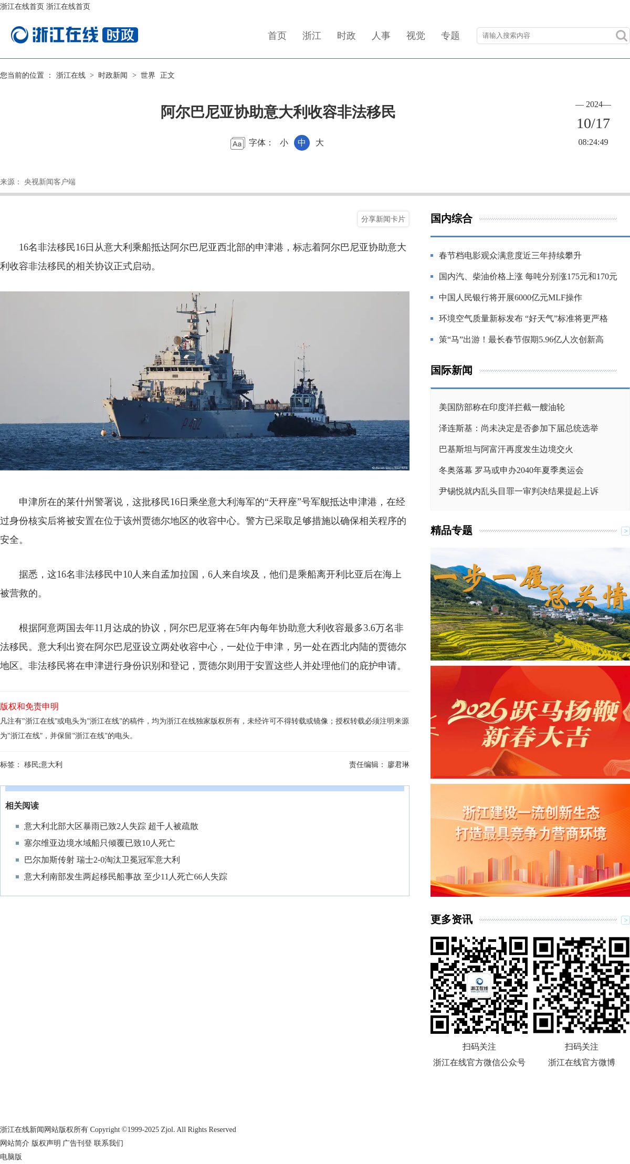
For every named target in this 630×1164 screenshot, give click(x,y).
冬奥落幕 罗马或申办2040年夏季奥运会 (511, 470)
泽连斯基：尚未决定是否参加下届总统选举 (518, 428)
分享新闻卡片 (383, 219)
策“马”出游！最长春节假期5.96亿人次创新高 (521, 339)
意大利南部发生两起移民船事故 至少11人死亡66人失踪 (125, 876)
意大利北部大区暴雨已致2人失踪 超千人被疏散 (111, 826)
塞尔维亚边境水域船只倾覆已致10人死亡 (99, 842)
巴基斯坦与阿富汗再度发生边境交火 (506, 449)
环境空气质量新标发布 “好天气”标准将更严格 (523, 318)
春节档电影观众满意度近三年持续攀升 (510, 255)
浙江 (311, 35)
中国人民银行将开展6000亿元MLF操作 (510, 297)
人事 (381, 35)
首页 (277, 35)
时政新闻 (113, 75)
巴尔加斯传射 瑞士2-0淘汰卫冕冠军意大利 (102, 859)
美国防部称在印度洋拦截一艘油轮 (502, 407)
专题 (450, 35)
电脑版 (11, 1157)
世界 (148, 75)
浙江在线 (71, 75)
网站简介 (14, 1143)
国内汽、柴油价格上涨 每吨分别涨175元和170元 (528, 276)
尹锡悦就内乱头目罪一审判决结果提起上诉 (518, 491)
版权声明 (46, 1143)
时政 (346, 35)
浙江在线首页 (22, 7)
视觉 (415, 35)
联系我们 (108, 1143)
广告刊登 (77, 1143)
